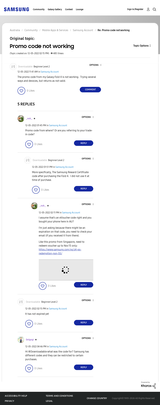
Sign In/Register (135, 9)
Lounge (79, 9)
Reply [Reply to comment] (84, 143)
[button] (95, 65)
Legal (49, 401)
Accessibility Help (16, 396)
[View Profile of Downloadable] (25, 66)
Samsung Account (50, 71)
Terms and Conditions (59, 396)
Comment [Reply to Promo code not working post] (90, 89)
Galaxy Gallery (55, 9)
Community (39, 9)
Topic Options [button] (141, 45)
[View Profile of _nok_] (29, 118)
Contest (69, 9)
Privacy (9, 401)
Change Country (97, 398)
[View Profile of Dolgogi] (30, 339)
